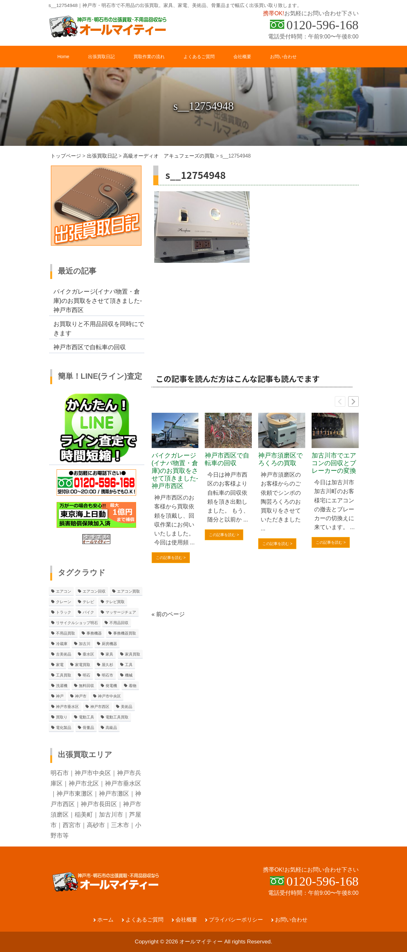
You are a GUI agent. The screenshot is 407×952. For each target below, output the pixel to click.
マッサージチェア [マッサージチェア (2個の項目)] (121, 612)
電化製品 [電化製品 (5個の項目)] (63, 727)
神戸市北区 (84, 783)
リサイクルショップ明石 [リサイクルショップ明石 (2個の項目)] (77, 623)
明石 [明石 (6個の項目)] (86, 675)
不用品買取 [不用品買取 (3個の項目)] (65, 633)
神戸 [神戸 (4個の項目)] (60, 696)
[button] (353, 401)
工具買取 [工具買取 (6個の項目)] (63, 675)
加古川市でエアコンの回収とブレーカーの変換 (334, 463)
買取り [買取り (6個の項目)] (61, 717)
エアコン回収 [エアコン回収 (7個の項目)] (94, 591)
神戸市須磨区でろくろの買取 (280, 459)
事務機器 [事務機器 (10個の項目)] (94, 633)
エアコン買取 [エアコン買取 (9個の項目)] (128, 591)
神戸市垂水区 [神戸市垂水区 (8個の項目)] (67, 706)
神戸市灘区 (114, 793)
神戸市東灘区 (75, 793)
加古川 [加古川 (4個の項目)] (84, 644)
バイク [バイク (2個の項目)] (88, 612)
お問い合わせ (291, 920)
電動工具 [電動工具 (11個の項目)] (86, 717)
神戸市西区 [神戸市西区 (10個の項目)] (99, 706)
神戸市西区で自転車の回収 (227, 459)
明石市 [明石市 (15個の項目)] (107, 675)
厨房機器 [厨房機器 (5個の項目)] (109, 644)
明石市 (60, 772)
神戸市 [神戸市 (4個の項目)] (80, 696)
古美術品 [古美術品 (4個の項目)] (63, 654)
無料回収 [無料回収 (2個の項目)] (86, 685)
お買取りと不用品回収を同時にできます (98, 328)
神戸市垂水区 (123, 783)
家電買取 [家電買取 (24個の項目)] (82, 665)
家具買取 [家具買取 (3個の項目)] (132, 654)
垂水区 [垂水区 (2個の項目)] (88, 654)
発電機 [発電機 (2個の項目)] (111, 685)
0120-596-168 (322, 25)
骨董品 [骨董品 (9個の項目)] (88, 727)
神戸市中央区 (93, 772)
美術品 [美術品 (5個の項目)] (126, 706)
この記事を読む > (171, 557)
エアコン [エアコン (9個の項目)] (63, 591)
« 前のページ (168, 614)
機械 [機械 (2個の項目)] (129, 675)
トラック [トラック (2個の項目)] (63, 612)
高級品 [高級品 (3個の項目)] (111, 727)
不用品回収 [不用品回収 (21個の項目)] (118, 623)
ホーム (105, 920)
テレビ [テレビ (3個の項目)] (88, 602)
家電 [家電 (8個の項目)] (60, 665)
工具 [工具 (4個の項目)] (129, 665)
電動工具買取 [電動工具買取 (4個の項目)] (117, 717)
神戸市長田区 (99, 803)
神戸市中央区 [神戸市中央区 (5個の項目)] (109, 696)
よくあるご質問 (144, 920)
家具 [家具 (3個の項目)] (109, 654)
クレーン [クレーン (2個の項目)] (63, 602)
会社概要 (186, 920)
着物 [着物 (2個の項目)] (132, 685)
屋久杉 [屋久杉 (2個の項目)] (107, 665)
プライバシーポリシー (236, 920)
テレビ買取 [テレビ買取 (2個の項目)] (115, 602)
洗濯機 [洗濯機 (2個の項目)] (61, 685)
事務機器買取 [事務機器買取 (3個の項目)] (124, 633)
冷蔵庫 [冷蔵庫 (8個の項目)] (61, 644)
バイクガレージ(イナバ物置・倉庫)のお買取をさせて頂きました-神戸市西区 (175, 470)
